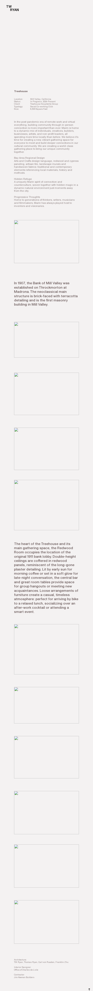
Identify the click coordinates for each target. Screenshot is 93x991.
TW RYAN (10, 8)
